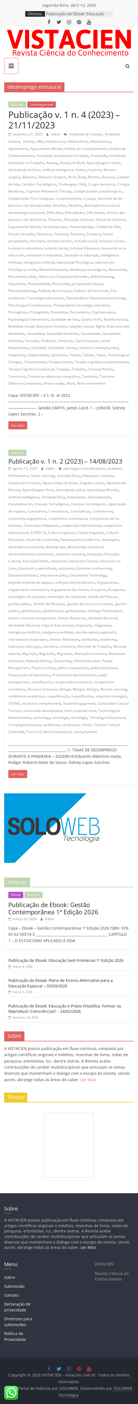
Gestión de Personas (49, 603)
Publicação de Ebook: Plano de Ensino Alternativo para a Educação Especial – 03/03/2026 (60, 983)
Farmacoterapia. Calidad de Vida (95, 226)
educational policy (54, 575)
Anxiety (52, 162)
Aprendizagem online (103, 162)
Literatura (50, 646)
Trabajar (63, 369)
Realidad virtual (115, 319)
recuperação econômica (73, 682)
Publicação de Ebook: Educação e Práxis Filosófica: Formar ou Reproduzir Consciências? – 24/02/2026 (64, 1008)
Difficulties (54, 212)
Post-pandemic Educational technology (96, 298)
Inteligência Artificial (24, 632)
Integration (102, 625)
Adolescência (77, 141)
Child (82, 184)
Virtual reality (54, 383)
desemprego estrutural (26, 212)
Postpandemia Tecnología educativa (81, 305)
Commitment (102, 511)
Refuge (65, 689)
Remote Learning (114, 689)
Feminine (61, 234)
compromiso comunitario (67, 518)
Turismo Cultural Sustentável (49, 731)
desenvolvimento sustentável (30, 554)
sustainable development (42, 710)
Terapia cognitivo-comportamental (102, 362)
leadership (108, 639)
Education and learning (94, 568)
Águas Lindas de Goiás (60, 483)
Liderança (16, 646)
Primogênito (38, 312)
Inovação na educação (81, 255)
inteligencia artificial (38, 262)
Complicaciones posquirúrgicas (98, 191)
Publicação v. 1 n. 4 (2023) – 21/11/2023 (64, 119)
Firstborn (94, 234)
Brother (94, 177)
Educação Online (36, 561)
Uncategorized (41, 104)
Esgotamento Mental (24, 226)
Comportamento (68, 198)
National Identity (38, 660)
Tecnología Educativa (24, 724)
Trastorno (89, 376)
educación (59, 561)
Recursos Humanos (42, 689)
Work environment (91, 383)
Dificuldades (74, 212)
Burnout (108, 177)
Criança (89, 198)
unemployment (85, 731)
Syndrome (59, 355)
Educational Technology (88, 575)
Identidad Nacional (102, 618)
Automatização (99, 497)
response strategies (111, 696)
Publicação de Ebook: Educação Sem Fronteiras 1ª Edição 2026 (66, 960)
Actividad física (68, 475)
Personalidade (39, 283)
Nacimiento (117, 269)
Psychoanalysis (103, 312)
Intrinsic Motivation (64, 639)
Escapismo (116, 589)
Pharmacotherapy (22, 290)
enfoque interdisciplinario (75, 582)
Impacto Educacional (57, 625)
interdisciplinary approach (95, 632)
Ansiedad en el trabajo (71, 155)
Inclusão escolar (59, 241)
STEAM (13, 703)
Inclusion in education (25, 248)
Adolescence (55, 141)
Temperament (35, 362)
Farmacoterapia (55, 226)
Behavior (29, 177)
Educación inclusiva (111, 219)
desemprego (55, 546)
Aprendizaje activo (70, 489)
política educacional (73, 667)
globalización (53, 610)
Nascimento (17, 276)
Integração (84, 625)
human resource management (32, 618)
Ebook (16, 894)
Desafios (59, 205)
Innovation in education (44, 255)
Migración (47, 653)
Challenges (67, 184)
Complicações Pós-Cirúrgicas (30, 198)
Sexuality (32, 340)
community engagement (27, 518)
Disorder (55, 219)
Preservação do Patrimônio (29, 675)
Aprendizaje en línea (24, 169)
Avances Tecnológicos (52, 504)
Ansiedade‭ (99, 155)
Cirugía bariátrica (101, 184)
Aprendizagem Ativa (38, 489)
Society (71, 347)
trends (87, 724)
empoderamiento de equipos (30, 582)
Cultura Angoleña (90, 532)
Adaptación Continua (24, 483)
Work (71, 383)
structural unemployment (98, 347)
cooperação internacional (81, 525)
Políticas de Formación (91, 290)
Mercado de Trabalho (94, 646)
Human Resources (72, 618)
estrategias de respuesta (66, 596)
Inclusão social (85, 241)
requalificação (58, 696)
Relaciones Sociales (51, 326)
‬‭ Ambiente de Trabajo (85, 134)
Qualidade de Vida (65, 319)
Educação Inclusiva (78, 219)
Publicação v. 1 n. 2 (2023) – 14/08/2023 (65, 461)
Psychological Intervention (28, 319)
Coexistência (80, 511)
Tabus (101, 355)
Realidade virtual (21, 326)
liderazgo (33, 646)
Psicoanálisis (80, 312)
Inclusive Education (84, 248)
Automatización (20, 504)
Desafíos (75, 205)
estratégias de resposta (26, 596)
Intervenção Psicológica (75, 262)
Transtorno (17, 376)
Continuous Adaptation (41, 525)
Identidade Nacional (23, 625)
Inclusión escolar (112, 241)
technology (42, 717)
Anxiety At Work (72, 162)
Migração (29, 653)
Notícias (17, 104)
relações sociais (81, 326)
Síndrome (48, 340)
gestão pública (19, 603)
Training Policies (100, 369)
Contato (11, 1295)
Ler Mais (88, 1079)
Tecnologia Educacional (107, 717)
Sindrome (65, 340)
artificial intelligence (57, 169)
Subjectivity (17, 355)
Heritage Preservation (105, 610)
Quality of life (91, 319)
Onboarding (62, 660)
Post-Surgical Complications (29, 305)
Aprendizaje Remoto (102, 489)
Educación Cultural (83, 561)
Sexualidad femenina (62, 333)
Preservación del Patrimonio (74, 675)
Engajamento (107, 582)
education (66, 568)
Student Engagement (79, 703)
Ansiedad (44, 155)
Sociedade (55, 347)
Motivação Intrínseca (90, 653)
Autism (81, 169)
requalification (82, 696)
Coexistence (36, 511)
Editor (56, 134)
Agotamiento (18, 148)
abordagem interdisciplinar (84, 468)
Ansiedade (117, 155)
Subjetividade (38, 355)
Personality (60, 283)
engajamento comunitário (28, 589)
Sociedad (38, 347)
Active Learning (43, 475)
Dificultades (95, 212)
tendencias (70, 724)
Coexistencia (58, 511)
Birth (72, 177)
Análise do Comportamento (85, 148)
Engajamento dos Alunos (70, 589)
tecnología (79, 717)
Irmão (32, 269)
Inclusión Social (55, 248)
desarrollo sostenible (42, 539)
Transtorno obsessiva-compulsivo (54, 376)
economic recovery (70, 554)
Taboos (75, 355)
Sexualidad (35, 333)
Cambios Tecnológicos (39, 184)
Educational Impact (23, 575)
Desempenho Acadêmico (80, 539)
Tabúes (88, 355)
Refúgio (78, 689)
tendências (51, 724)
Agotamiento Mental (46, 148)
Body (82, 177)
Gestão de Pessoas (102, 596)
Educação (94, 554)
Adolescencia (100, 141)
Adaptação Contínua (98, 475)
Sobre (9, 1277)
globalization (76, 610)
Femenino (44, 234)
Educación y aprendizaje (37, 568)
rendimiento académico (26, 696)
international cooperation (27, 639)
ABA (40, 141)
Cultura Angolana (61, 532)
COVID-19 (38, 532)
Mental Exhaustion (53, 269)
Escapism (98, 589)
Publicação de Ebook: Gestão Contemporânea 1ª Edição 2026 (53, 908)
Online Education (87, 660)
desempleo (110, 539)
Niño (32, 276)
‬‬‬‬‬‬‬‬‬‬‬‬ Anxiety (28, 141)
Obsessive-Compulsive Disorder (63, 276)
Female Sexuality (21, 234)
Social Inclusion (87, 340)
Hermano (37, 241)
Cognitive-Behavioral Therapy (49, 191)
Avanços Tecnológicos (88, 504)
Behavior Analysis (52, 177)
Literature (67, 646)
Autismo (95, 169)
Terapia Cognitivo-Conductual (31, 369)
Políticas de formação (55, 290)
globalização (31, 610)
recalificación (41, 682)
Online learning (102, 276)
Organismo (17, 283)
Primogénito (17, 312)
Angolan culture (92, 483)
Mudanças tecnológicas (88, 269)
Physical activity (43, 667)
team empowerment (80, 710)
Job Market (89, 639)
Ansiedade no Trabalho (26, 162)
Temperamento (61, 362)
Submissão (14, 1286)
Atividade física (53, 497)
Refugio (92, 689)
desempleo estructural (101, 205)
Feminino (78, 234)
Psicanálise (59, 312)
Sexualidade (90, 333)
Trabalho (79, 369)
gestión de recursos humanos (90, 603)
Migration (64, 653)
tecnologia (61, 717)
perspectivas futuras (87, 283)
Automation (76, 497)
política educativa (104, 667)
